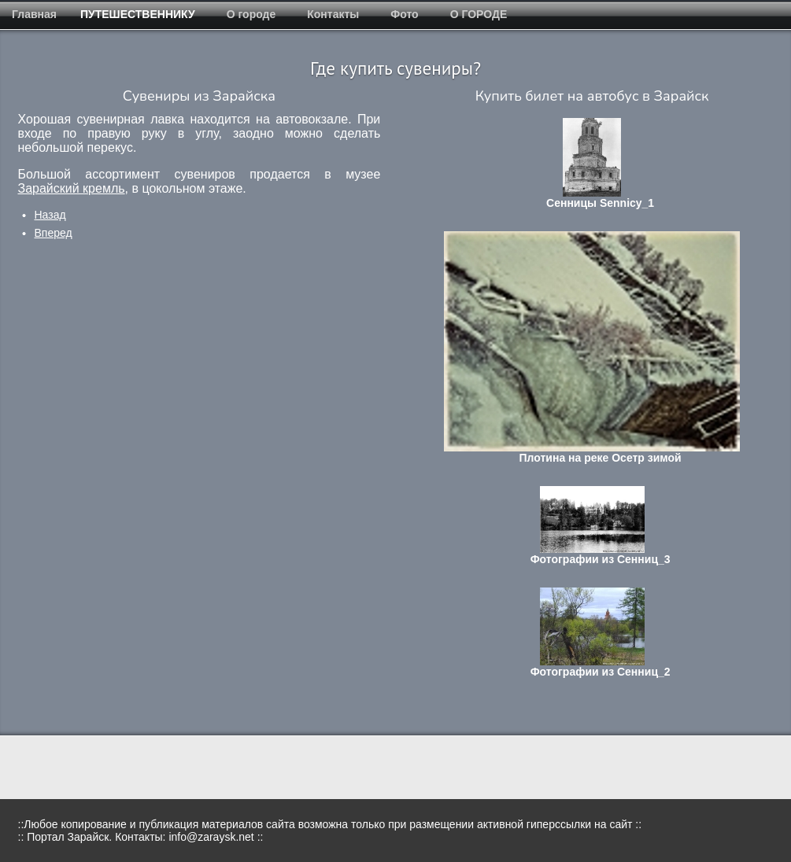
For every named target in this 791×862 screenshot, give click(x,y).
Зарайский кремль (71, 188)
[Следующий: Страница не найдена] (53, 233)
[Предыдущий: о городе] (50, 214)
